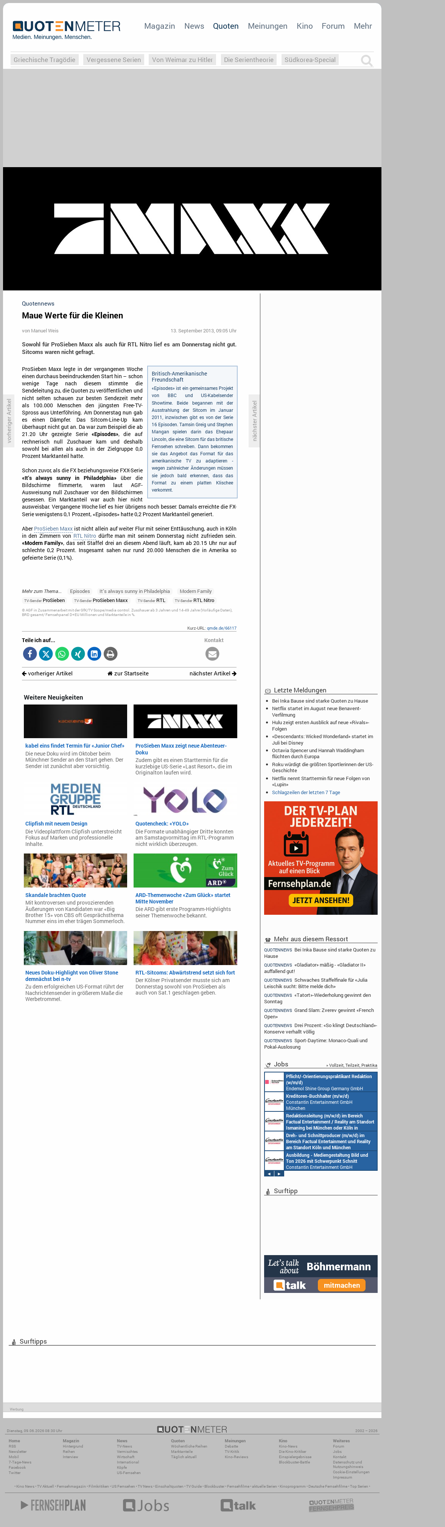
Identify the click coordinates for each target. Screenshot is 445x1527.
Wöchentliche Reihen (189, 1446)
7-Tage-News (20, 1462)
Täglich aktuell (184, 1456)
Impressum (342, 1477)
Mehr (363, 25)
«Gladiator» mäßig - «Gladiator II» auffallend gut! (315, 968)
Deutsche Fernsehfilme (327, 1486)
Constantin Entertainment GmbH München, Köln (319, 1121)
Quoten (226, 25)
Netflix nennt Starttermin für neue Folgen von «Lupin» (321, 781)
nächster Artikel (213, 673)
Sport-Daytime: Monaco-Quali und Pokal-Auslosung (315, 1043)
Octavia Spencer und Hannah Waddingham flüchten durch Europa (318, 753)
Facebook (17, 1467)
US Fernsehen (123, 1486)
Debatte (231, 1446)
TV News (145, 1486)
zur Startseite (128, 673)
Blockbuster (214, 1486)
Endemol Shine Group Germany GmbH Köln (318, 1081)
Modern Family (196, 591)
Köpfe (122, 1467)
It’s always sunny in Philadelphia (135, 591)
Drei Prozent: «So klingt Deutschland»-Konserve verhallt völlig (320, 1028)
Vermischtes (127, 1451)
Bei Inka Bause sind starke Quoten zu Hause (320, 700)
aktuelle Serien (264, 1486)
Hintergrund (73, 1446)
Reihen (69, 1451)
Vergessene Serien (114, 59)
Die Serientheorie (249, 59)
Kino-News (288, 1446)
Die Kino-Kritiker (292, 1451)
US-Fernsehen (129, 1472)
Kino (305, 25)
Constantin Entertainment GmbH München (309, 1101)
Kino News (25, 1486)
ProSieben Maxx (53, 528)
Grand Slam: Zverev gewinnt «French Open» (319, 1013)
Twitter (14, 1472)
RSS (12, 1446)
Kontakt (339, 1456)
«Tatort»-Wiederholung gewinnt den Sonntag (317, 998)
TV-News (124, 1446)
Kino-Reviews (236, 1456)
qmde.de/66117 (222, 628)
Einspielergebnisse (295, 1456)
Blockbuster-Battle (294, 1462)
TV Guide (194, 1486)
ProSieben (44, 600)
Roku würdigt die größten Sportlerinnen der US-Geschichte (322, 767)
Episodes (80, 591)
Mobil (14, 1456)
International (128, 1462)
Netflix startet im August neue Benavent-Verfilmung (316, 711)
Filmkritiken (99, 1486)
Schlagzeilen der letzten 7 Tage (306, 792)
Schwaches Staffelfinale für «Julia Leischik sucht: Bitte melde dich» (315, 983)
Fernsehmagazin (71, 1486)
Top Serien (359, 1486)
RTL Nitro (84, 535)
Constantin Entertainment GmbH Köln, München (317, 1140)
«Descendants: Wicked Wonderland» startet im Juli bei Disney (322, 739)
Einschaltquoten (169, 1486)
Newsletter (17, 1451)
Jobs (337, 1451)
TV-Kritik (232, 1451)
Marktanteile (182, 1451)
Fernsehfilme (238, 1486)
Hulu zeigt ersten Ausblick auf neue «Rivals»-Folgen (320, 725)
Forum (333, 25)
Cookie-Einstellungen (351, 1472)
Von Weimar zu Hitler (182, 59)
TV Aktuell (45, 1486)
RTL (151, 600)
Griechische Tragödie (44, 59)
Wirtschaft (125, 1456)
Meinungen (268, 25)
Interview (70, 1456)
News (194, 25)
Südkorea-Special (310, 59)
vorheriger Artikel (47, 673)
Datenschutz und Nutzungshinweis (348, 1464)
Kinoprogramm (293, 1486)
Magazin (159, 25)
